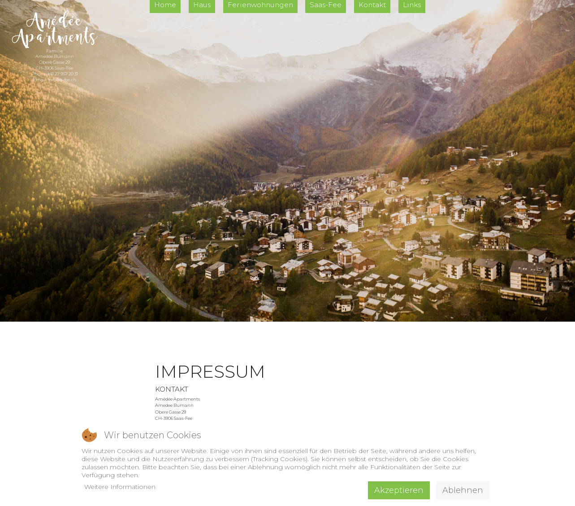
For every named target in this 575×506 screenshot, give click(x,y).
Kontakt (372, 4)
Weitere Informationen (120, 487)
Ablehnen (462, 490)
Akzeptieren (399, 490)
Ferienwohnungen (260, 4)
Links (412, 4)
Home (165, 4)
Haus (202, 4)
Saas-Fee (326, 4)
